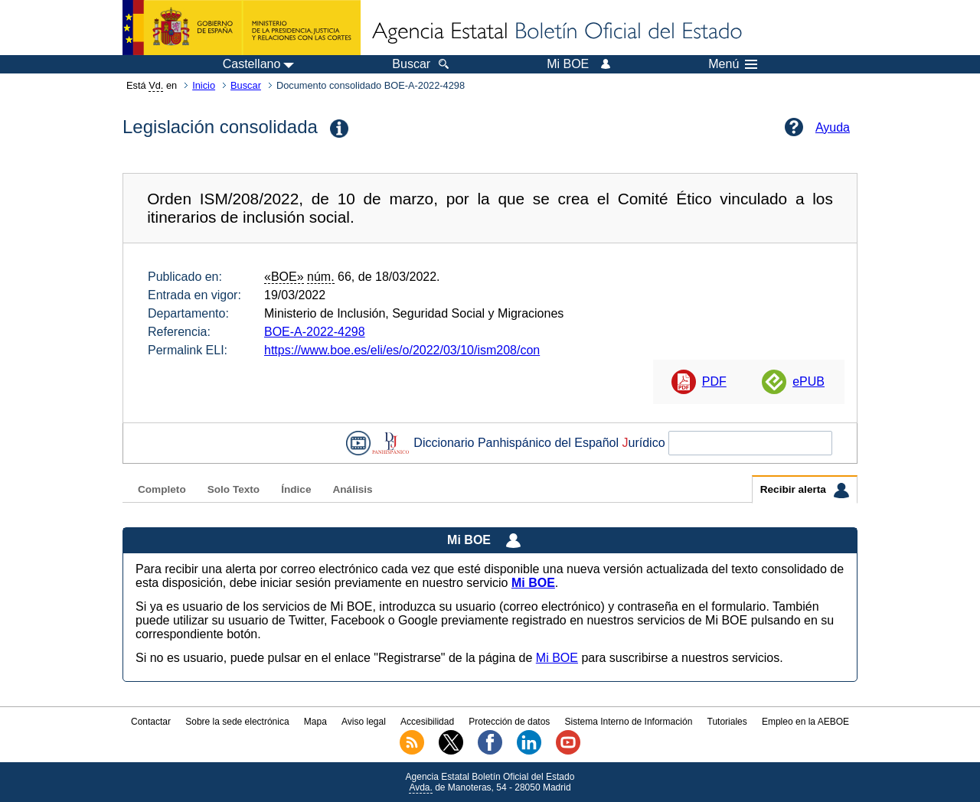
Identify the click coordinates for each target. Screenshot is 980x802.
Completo (162, 489)
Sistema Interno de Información (629, 721)
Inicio (203, 85)
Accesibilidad (427, 721)
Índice (296, 489)
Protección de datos (509, 721)
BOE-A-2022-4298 (314, 331)
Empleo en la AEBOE (805, 721)
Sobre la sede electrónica (237, 721)
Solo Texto (233, 489)
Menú (732, 64)
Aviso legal (363, 721)
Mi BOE (557, 657)
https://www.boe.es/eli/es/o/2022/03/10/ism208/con (402, 350)
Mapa (315, 721)
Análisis (352, 489)
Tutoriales (727, 721)
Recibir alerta (804, 490)
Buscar (245, 85)
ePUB (808, 381)
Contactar (151, 721)
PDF (714, 381)
